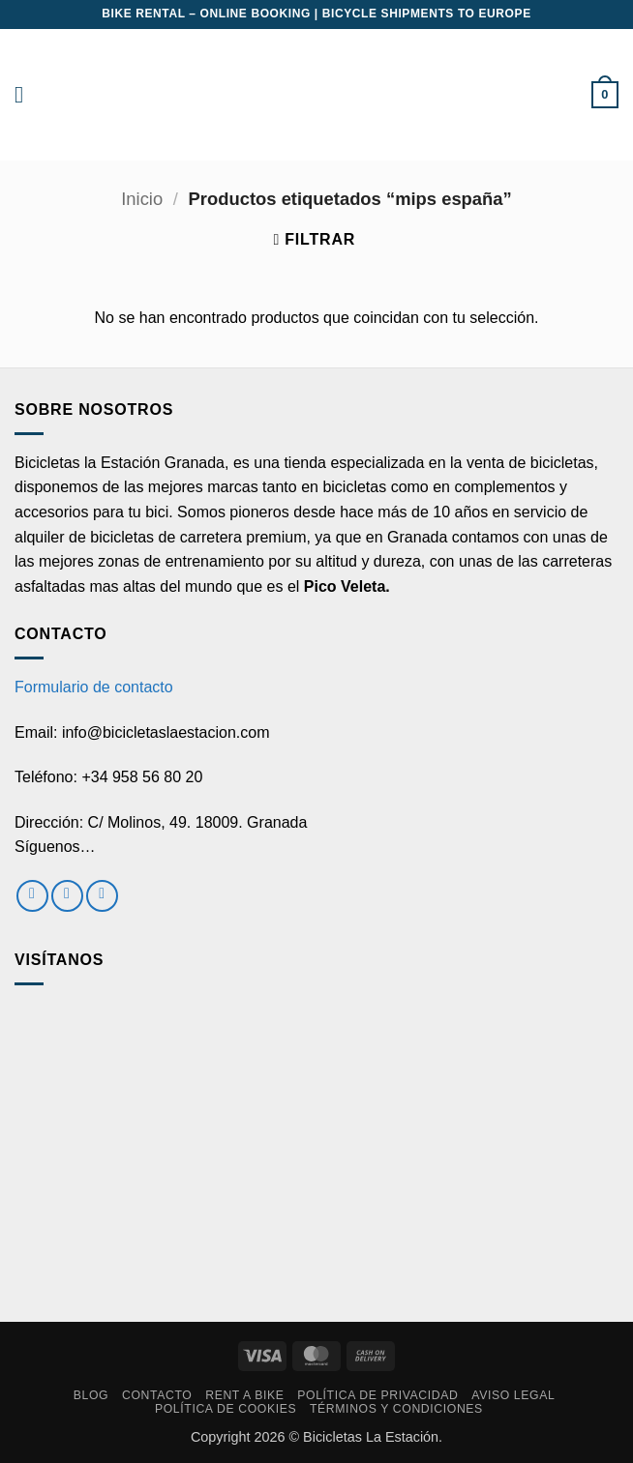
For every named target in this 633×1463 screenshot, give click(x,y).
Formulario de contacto (94, 687)
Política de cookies (225, 1409)
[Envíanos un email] (102, 896)
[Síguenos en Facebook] (32, 896)
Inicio (142, 199)
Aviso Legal (513, 1395)
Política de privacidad (377, 1395)
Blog (91, 1395)
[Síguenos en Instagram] (67, 896)
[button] (26, 94)
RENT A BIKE (244, 1395)
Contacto (157, 1395)
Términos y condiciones (396, 1409)
